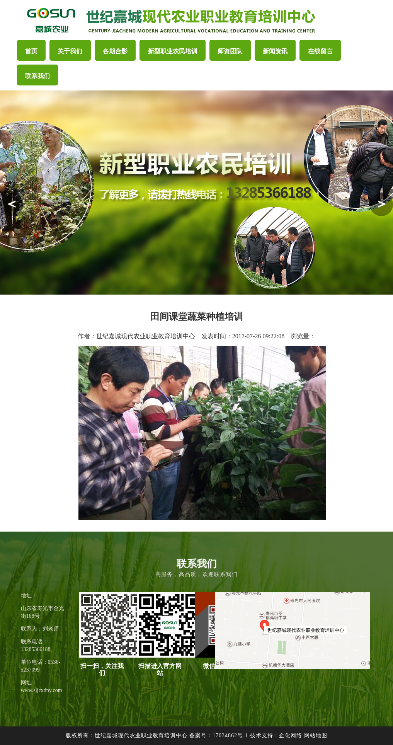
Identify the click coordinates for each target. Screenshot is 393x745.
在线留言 (320, 51)
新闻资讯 (275, 51)
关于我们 (70, 51)
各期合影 (115, 51)
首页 (31, 51)
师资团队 (230, 51)
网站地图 (315, 735)
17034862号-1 (230, 735)
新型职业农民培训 (172, 51)
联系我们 (37, 76)
